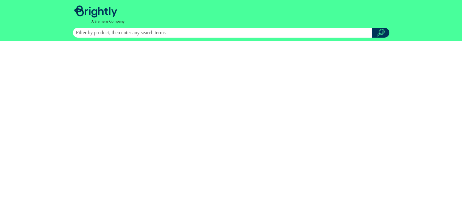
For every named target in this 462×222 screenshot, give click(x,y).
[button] (380, 33)
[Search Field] (231, 33)
